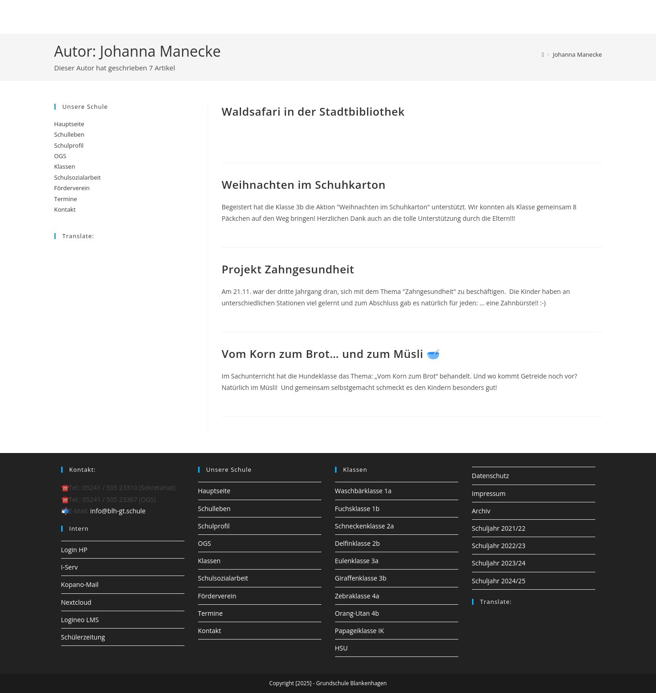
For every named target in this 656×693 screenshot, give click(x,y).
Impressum (489, 493)
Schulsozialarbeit (77, 177)
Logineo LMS (80, 619)
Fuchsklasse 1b (357, 508)
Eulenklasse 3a (357, 560)
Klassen (64, 166)
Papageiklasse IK (359, 630)
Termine (65, 199)
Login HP (74, 549)
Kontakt (65, 209)
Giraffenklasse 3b (361, 578)
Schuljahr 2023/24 (499, 563)
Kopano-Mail (80, 584)
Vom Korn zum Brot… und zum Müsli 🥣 (331, 353)
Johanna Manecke (577, 54)
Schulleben (69, 134)
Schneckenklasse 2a (364, 526)
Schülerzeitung (83, 637)
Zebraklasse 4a (357, 596)
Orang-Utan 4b (357, 613)
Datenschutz (490, 475)
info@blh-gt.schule (118, 510)
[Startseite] (543, 54)
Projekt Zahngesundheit (288, 269)
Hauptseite (69, 124)
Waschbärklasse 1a (363, 490)
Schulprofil (69, 145)
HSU (341, 648)
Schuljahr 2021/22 (499, 528)
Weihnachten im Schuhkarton (304, 184)
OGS (60, 156)
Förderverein (72, 188)
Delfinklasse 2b (357, 543)
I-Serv (69, 567)
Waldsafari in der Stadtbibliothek (313, 111)
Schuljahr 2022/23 (499, 545)
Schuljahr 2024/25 (499, 580)
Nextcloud (76, 602)
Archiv (481, 510)
